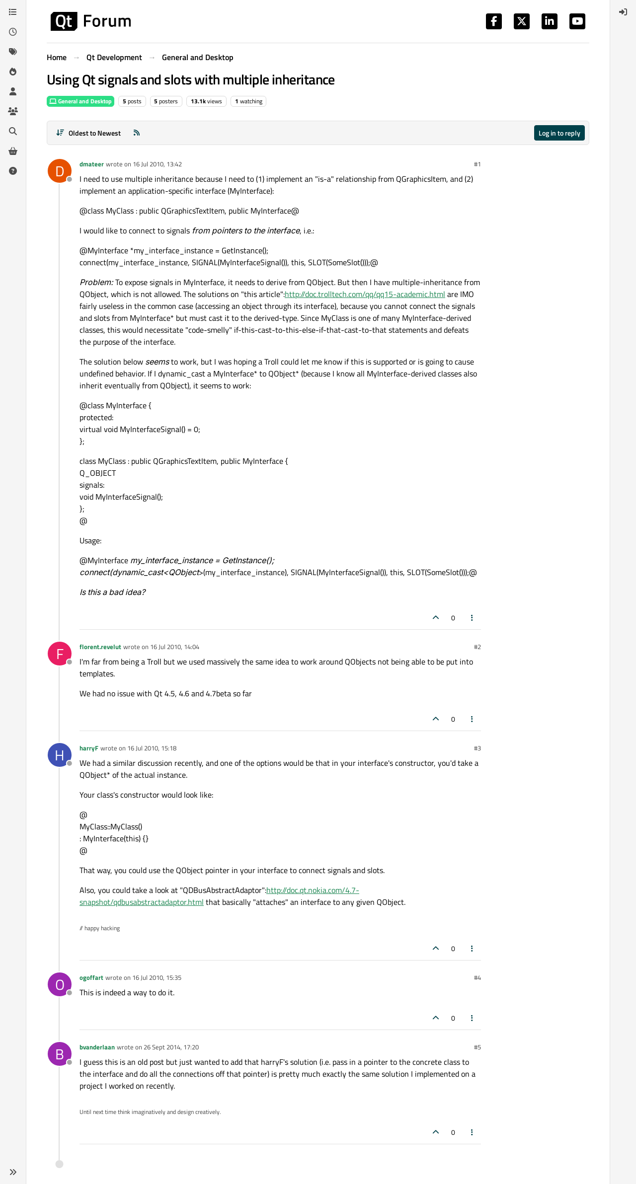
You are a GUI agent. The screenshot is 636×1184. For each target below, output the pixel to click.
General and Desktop (80, 101)
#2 (477, 647)
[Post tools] (472, 617)
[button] (13, 1172)
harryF (89, 748)
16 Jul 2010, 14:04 (174, 647)
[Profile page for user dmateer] (60, 171)
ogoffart (91, 977)
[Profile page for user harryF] (60, 755)
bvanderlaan (97, 1047)
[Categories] (13, 12)
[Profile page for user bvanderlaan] (60, 1054)
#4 (477, 977)
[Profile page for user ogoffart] (60, 984)
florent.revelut (100, 647)
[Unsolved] (13, 171)
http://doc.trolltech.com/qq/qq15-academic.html (365, 294)
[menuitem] (623, 12)
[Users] (13, 91)
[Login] (623, 12)
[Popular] (13, 71)
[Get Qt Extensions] (13, 151)
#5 (477, 1047)
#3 (477, 748)
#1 (477, 164)
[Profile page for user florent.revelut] (60, 654)
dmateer (92, 164)
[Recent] (13, 32)
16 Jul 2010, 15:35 (156, 977)
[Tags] (13, 52)
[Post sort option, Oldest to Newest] (88, 133)
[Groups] (13, 111)
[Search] (13, 131)
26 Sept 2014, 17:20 (171, 1047)
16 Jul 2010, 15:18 (151, 748)
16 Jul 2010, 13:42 (157, 164)
